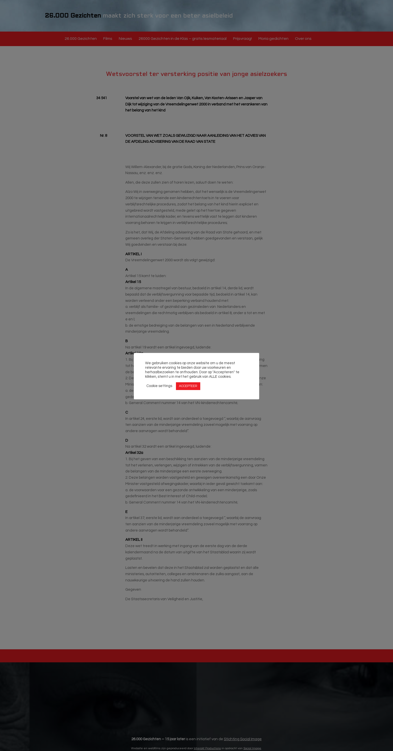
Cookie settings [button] (159, 386)
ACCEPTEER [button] (188, 386)
